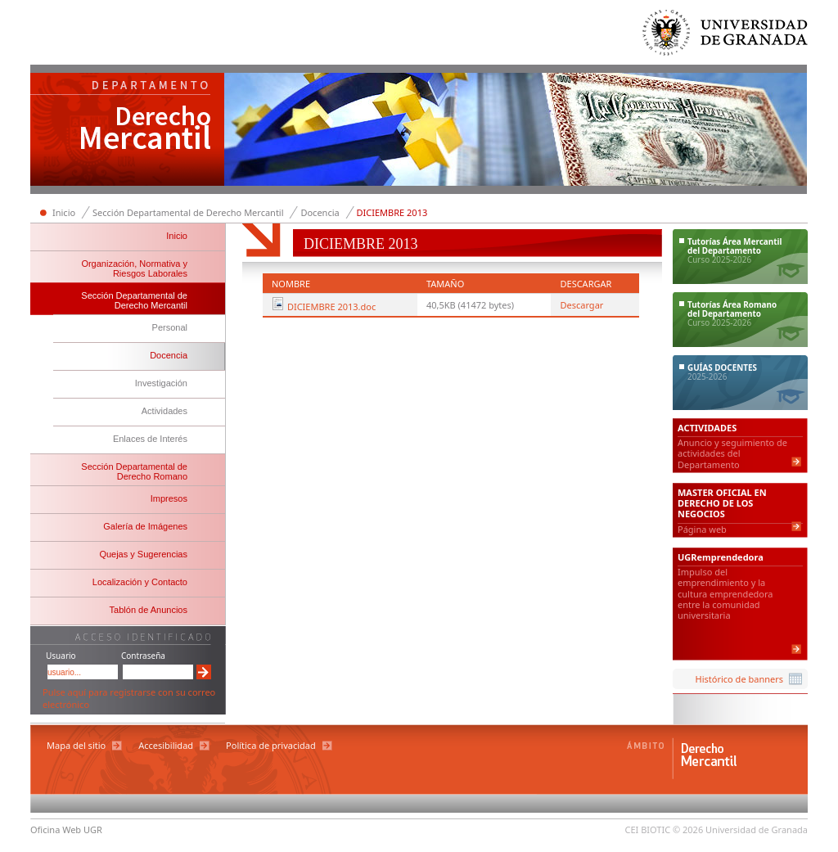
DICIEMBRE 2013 (392, 212)
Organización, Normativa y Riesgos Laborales (134, 268)
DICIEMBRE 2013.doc (331, 306)
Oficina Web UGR (66, 829)
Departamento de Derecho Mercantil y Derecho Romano (127, 130)
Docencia (319, 212)
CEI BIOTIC (648, 829)
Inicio (63, 212)
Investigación (161, 383)
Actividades (164, 411)
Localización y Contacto (139, 582)
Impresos (169, 498)
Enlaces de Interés (150, 439)
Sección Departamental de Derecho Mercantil (188, 212)
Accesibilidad (165, 745)
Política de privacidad (271, 745)
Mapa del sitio (76, 745)
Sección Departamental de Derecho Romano (134, 471)
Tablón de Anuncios (148, 610)
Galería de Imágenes (145, 526)
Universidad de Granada (726, 36)
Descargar (581, 305)
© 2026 (688, 829)
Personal (169, 327)
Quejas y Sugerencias (143, 554)
